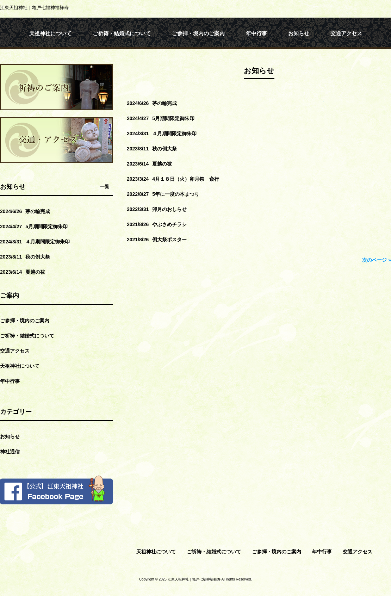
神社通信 (10, 451)
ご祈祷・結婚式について (27, 336)
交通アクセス (15, 351)
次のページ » (376, 260)
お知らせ (10, 436)
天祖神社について (19, 366)
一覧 (104, 186)
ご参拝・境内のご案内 (24, 320)
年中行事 (10, 381)
